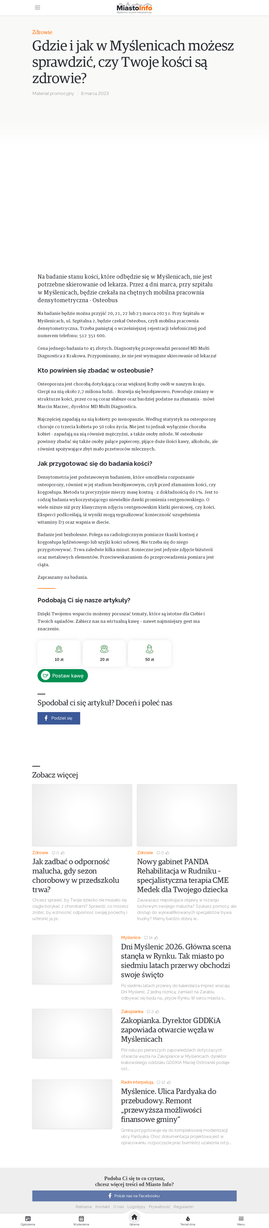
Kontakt (102, 1206)
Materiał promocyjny (53, 93)
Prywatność (159, 1206)
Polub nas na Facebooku (133, 1195)
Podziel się (57, 718)
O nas (118, 1206)
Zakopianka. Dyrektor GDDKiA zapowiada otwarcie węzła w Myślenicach (171, 1030)
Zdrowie (42, 32)
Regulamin (183, 1206)
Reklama (84, 1206)
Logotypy (136, 1206)
